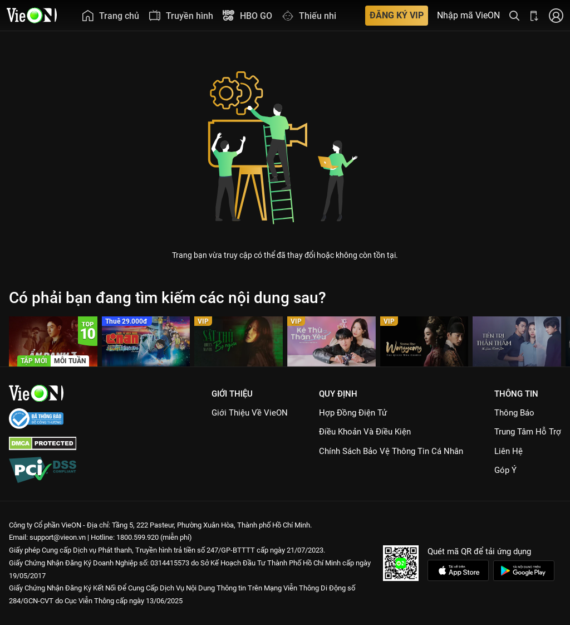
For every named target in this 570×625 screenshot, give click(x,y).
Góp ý (505, 470)
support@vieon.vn (58, 537)
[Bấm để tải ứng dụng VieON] (534, 15)
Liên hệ (508, 451)
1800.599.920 (137, 537)
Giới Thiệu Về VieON (250, 413)
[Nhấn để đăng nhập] (556, 15)
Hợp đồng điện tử (353, 413)
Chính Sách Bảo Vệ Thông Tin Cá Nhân (391, 451)
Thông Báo (514, 413)
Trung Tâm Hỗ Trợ (527, 432)
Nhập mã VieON (468, 15)
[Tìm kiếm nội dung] (514, 15)
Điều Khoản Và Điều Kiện (365, 432)
